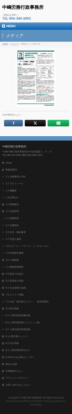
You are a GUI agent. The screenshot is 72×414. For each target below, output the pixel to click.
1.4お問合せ (12, 197)
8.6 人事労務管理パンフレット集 (22, 322)
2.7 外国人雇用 (13, 239)
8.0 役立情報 (12, 308)
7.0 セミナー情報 (14, 294)
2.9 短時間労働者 (14, 253)
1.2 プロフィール (14, 183)
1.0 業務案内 (12, 204)
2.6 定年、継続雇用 (16, 232)
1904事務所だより (11, 115)
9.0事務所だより (14, 371)
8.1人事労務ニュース (16, 336)
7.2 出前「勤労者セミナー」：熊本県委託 (27, 301)
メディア (14, 44)
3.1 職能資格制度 (14, 267)
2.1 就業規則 (12, 218)
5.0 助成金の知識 (14, 280)
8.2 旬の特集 (12, 343)
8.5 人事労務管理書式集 (18, 315)
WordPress (25, 401)
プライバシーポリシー (17, 378)
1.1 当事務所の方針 (16, 176)
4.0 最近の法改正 (14, 273)
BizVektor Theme (42, 401)
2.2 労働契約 (12, 225)
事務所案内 (11, 169)
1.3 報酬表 (11, 190)
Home (9, 162)
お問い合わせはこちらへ (18, 385)
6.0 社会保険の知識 (16, 287)
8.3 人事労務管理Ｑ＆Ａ (18, 350)
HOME (5, 44)
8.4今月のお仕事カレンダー (20, 357)
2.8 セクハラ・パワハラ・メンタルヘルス (27, 246)
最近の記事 (11, 364)
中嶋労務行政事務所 (23, 7)
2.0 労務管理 (12, 211)
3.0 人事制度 (12, 260)
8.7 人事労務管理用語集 (18, 329)
